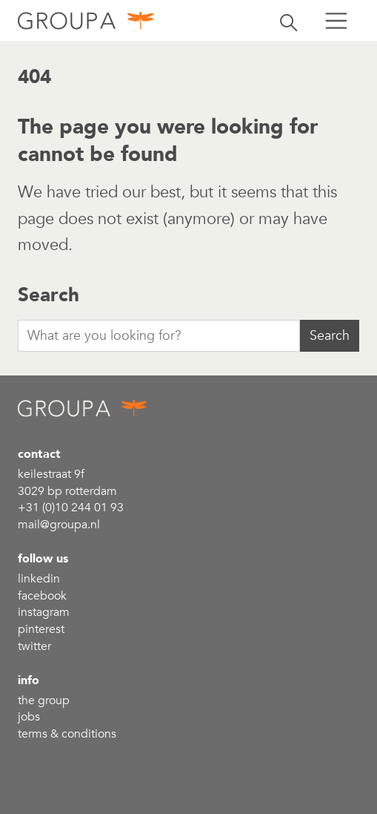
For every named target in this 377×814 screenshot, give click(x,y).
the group (44, 700)
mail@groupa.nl (59, 524)
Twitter (34, 646)
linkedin (39, 579)
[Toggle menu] (336, 21)
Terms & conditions (67, 734)
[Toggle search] (289, 21)
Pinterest (41, 629)
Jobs (29, 717)
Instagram (44, 612)
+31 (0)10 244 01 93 (71, 507)
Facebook (42, 596)
